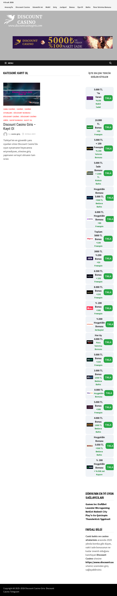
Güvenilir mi (38, 7)
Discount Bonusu (22, 113)
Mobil (48, 7)
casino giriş (15, 134)
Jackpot (63, 7)
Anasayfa (9, 7)
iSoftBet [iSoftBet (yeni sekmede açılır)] (102, 504)
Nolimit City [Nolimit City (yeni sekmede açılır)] (100, 511)
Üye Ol (80, 7)
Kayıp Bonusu (16, 120)
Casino (20, 109)
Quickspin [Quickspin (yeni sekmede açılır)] (102, 515)
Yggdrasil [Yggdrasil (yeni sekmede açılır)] (105, 519)
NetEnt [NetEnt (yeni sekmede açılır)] (89, 511)
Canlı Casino (9, 109)
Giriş (55, 7)
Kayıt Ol (28, 120)
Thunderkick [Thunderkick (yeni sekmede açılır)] (93, 519)
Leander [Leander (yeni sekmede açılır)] (90, 507)
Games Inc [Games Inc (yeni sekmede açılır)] (92, 504)
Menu (9, 63)
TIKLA (108, 98)
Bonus (72, 7)
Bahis (88, 7)
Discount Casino (23, 7)
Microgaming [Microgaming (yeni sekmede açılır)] (102, 507)
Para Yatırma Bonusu (102, 7)
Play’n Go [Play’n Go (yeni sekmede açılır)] (91, 515)
